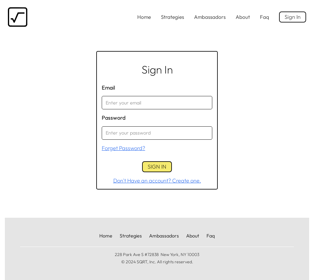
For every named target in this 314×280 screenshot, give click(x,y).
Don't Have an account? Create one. (157, 180)
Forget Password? (123, 148)
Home (144, 17)
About (243, 17)
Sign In (293, 16)
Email (108, 87)
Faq (264, 17)
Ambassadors (210, 17)
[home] (17, 17)
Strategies (172, 17)
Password (113, 117)
